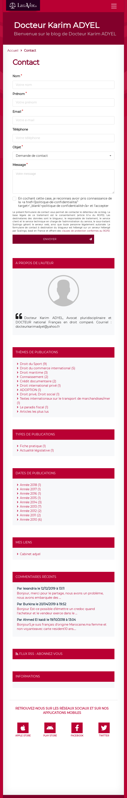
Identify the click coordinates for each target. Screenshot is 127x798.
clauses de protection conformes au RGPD (86, 230)
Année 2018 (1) (30, 485)
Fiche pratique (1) (33, 446)
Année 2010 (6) (31, 520)
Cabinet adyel (30, 554)
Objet (17, 147)
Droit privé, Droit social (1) (39, 394)
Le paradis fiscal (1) (34, 407)
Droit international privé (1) (40, 386)
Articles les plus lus (34, 412)
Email (17, 112)
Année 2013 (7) (31, 507)
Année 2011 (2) (30, 515)
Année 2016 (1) (30, 493)
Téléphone (20, 129)
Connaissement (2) (34, 377)
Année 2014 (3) (31, 502)
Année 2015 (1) (30, 498)
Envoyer (68, 239)
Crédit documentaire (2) (38, 381)
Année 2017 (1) (30, 489)
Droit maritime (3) (34, 372)
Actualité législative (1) (37, 450)
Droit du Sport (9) (33, 364)
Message (19, 165)
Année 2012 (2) (31, 511)
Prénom (19, 94)
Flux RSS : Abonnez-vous (41, 654)
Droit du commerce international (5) (47, 368)
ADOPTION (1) (30, 390)
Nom (16, 76)
